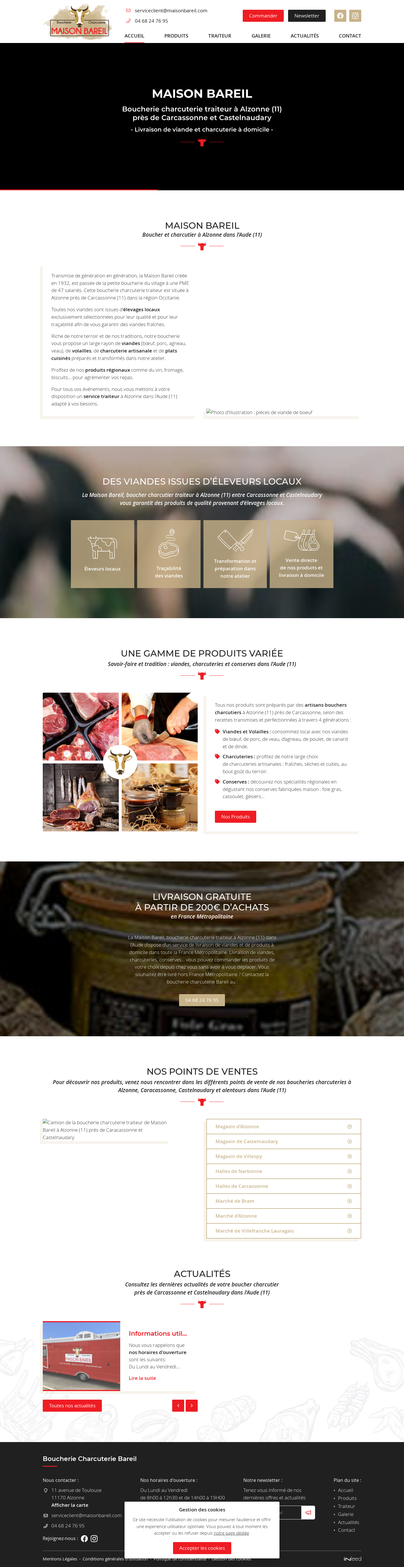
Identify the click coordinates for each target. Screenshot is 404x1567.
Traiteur (219, 35)
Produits (176, 35)
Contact (350, 35)
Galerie (261, 35)
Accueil (134, 35)
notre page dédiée (231, 1533)
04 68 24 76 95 (151, 20)
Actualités (305, 35)
